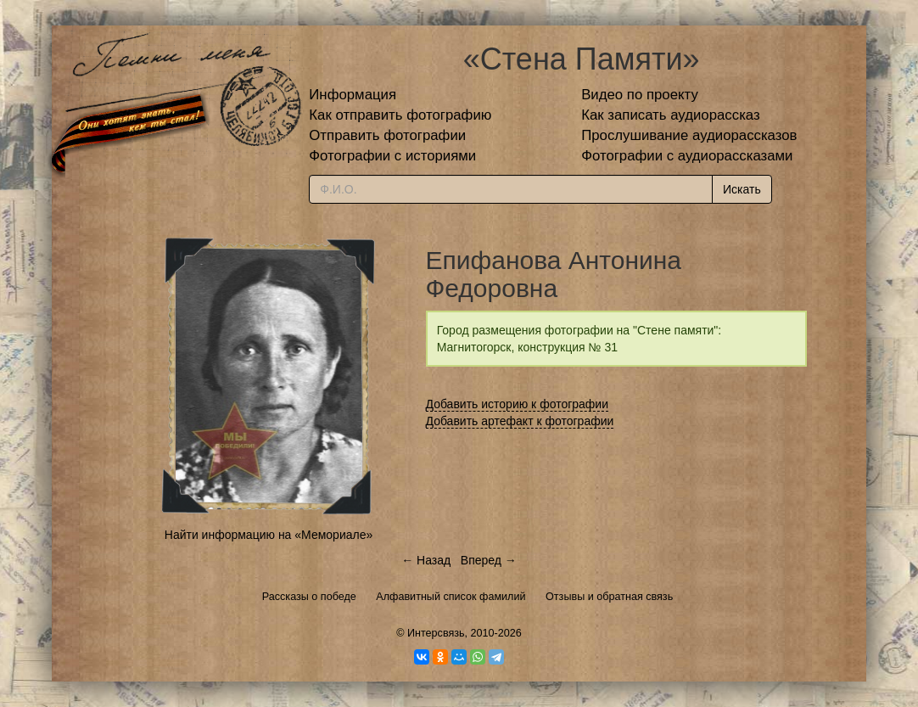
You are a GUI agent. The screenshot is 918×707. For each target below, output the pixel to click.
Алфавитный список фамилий (450, 597)
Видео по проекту (639, 95)
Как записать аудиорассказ (670, 115)
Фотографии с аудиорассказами (686, 156)
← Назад (426, 560)
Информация (352, 95)
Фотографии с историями (392, 156)
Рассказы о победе (309, 597)
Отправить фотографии (387, 135)
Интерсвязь (436, 633)
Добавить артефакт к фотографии (520, 421)
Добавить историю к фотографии (517, 404)
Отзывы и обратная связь (609, 597)
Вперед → (489, 560)
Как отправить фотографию (400, 115)
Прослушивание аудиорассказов (689, 135)
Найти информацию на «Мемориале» (268, 534)
